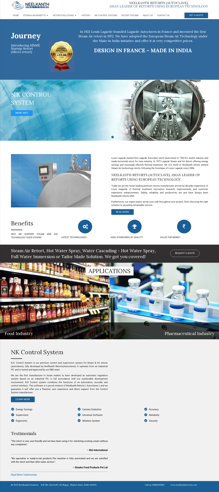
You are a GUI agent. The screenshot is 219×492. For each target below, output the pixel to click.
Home (16, 15)
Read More (123, 211)
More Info (22, 112)
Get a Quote (196, 15)
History (86, 15)
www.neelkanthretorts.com (183, 484)
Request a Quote (184, 253)
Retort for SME (130, 15)
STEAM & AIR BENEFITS (36, 15)
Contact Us (163, 15)
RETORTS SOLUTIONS (65, 15)
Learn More (23, 399)
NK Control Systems (106, 15)
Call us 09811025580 (154, 484)
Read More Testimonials (24, 474)
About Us (148, 15)
